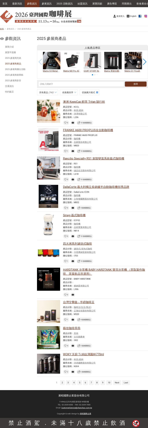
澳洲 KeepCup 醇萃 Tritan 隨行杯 (84, 101)
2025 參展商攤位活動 (15, 69)
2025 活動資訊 (65, 3)
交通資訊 (9, 86)
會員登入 (120, 16)
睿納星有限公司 (81, 286)
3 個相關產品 (86, 346)
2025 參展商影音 (13, 80)
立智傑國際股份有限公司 (86, 199)
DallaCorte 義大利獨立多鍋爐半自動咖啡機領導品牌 (96, 187)
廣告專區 (112, 3)
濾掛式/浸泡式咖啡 (83, 248)
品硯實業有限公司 (82, 227)
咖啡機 (77, 138)
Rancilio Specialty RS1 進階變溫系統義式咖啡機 (93, 158)
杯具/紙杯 (78, 110)
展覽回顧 (97, 3)
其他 (76, 333)
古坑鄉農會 (79, 337)
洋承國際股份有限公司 (85, 363)
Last (126, 382)
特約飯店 (9, 91)
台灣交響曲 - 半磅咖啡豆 (78, 302)
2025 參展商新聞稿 (14, 75)
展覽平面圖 (10, 52)
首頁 (4, 3)
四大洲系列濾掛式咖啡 (77, 243)
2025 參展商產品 (13, 63)
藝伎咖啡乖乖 (71, 328)
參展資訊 (47, 3)
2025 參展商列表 (13, 58)
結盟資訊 (82, 3)
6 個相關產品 (86, 372)
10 (109, 382)
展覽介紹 (9, 47)
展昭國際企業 (85, 414)
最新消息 (17, 3)
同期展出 (127, 3)
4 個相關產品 (86, 208)
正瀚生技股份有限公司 (85, 310)
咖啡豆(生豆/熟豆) (82, 307)
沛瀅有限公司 (80, 114)
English (133, 16)
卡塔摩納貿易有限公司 (85, 252)
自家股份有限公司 (82, 142)
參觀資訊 (32, 3)
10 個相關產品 (86, 123)
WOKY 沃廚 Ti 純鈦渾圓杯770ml (83, 354)
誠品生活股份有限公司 (85, 170)
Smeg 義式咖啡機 (74, 215)
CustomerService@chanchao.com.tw (76, 408)
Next (117, 382)
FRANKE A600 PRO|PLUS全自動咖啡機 (88, 130)
